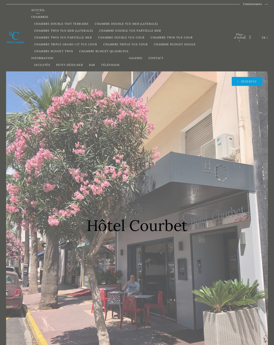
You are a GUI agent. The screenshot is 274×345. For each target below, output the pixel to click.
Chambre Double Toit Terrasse (61, 24)
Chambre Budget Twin (53, 51)
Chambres (40, 17)
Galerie (135, 58)
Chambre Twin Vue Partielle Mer (63, 37)
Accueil (38, 10)
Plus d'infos (239, 36)
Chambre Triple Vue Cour (125, 44)
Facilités (42, 65)
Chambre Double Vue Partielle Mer (130, 30)
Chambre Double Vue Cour (121, 37)
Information (43, 58)
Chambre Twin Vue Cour (172, 37)
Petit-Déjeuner (69, 65)
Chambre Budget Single (175, 44)
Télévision (110, 65)
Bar (92, 65)
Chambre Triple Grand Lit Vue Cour (65, 44)
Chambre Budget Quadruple (104, 51)
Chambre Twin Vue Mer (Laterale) (63, 30)
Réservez (248, 81)
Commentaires (252, 4)
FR (264, 37)
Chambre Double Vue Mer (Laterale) (126, 24)
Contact (155, 58)
